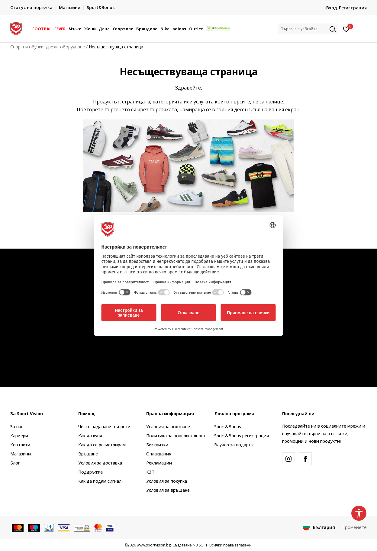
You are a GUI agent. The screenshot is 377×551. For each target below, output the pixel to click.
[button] (308, 29)
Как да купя (90, 436)
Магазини (20, 454)
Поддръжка (90, 472)
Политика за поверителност (176, 436)
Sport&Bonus (227, 426)
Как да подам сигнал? (101, 481)
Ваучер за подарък (234, 445)
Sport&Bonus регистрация (241, 436)
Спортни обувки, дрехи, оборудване (47, 47)
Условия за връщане (168, 490)
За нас (16, 426)
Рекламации (159, 463)
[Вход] (346, 28)
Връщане (88, 454)
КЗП (150, 472)
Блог (15, 463)
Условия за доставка (100, 463)
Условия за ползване (168, 426)
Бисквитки (157, 445)
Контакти (20, 445)
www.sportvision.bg (154, 545)
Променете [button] (354, 527)
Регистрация (353, 8)
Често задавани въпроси (104, 426)
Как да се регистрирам (102, 445)
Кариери (19, 436)
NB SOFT (200, 545)
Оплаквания (158, 454)
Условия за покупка (166, 481)
